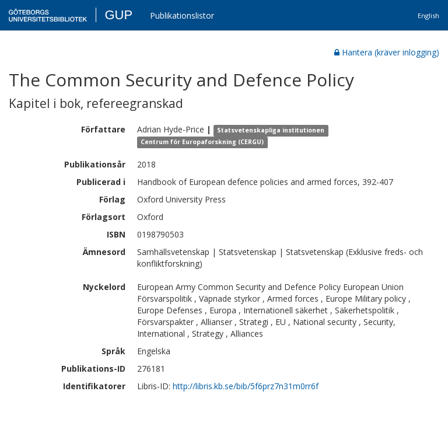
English (428, 15)
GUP (118, 15)
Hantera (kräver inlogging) (386, 52)
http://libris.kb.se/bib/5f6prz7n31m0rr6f (245, 386)
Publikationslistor (182, 15)
